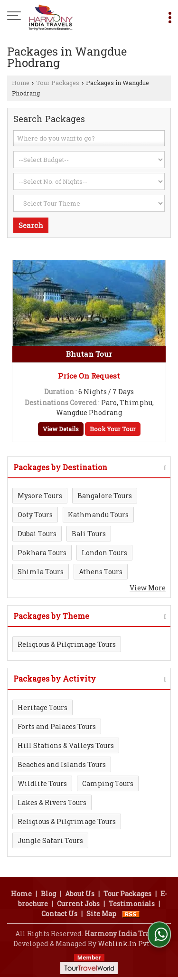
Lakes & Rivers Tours (52, 802)
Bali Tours (89, 533)
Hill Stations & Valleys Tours (66, 745)
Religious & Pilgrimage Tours (67, 644)
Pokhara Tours (42, 552)
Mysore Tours (40, 495)
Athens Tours (100, 571)
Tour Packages (57, 82)
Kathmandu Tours (98, 514)
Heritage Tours (42, 707)
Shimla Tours (41, 571)
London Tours (104, 552)
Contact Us (59, 913)
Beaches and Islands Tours (62, 764)
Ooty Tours (35, 514)
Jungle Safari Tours (50, 840)
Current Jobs (78, 903)
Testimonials (132, 903)
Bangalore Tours (104, 495)
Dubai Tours (37, 533)
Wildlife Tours (42, 783)
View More (148, 587)
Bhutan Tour (89, 354)
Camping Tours (107, 783)
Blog (48, 893)
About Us (79, 893)
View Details (61, 429)
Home (20, 82)
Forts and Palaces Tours (57, 726)
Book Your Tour (113, 429)
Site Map (101, 913)
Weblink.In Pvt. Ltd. (131, 943)
